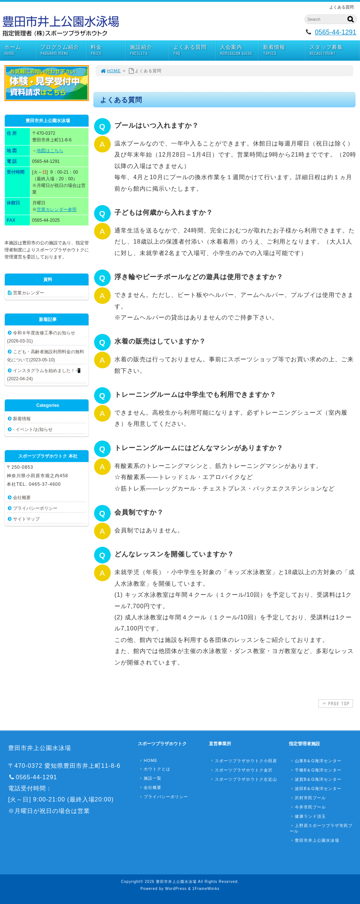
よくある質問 (194, 50)
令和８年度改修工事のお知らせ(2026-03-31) (41, 337)
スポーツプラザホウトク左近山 (243, 779)
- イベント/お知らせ (33, 429)
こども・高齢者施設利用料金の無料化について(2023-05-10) (45, 355)
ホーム (20, 50)
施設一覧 (150, 778)
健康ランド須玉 (308, 816)
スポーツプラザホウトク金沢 (241, 770)
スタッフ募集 (334, 50)
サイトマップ (26, 519)
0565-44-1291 (335, 32)
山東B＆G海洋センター (315, 761)
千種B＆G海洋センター (315, 770)
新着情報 (284, 50)
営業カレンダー (28, 292)
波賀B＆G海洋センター (315, 779)
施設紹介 (149, 50)
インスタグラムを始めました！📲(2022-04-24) (44, 374)
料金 (108, 50)
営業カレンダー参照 (57, 209)
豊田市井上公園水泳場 (314, 840)
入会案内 (239, 50)
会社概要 (22, 497)
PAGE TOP (335, 703)
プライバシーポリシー (35, 508)
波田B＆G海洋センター (315, 788)
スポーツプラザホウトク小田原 (243, 761)
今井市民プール (308, 807)
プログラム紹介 (63, 50)
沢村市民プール (308, 798)
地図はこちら (50, 150)
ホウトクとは (154, 769)
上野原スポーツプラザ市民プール (321, 828)
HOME (110, 70)
